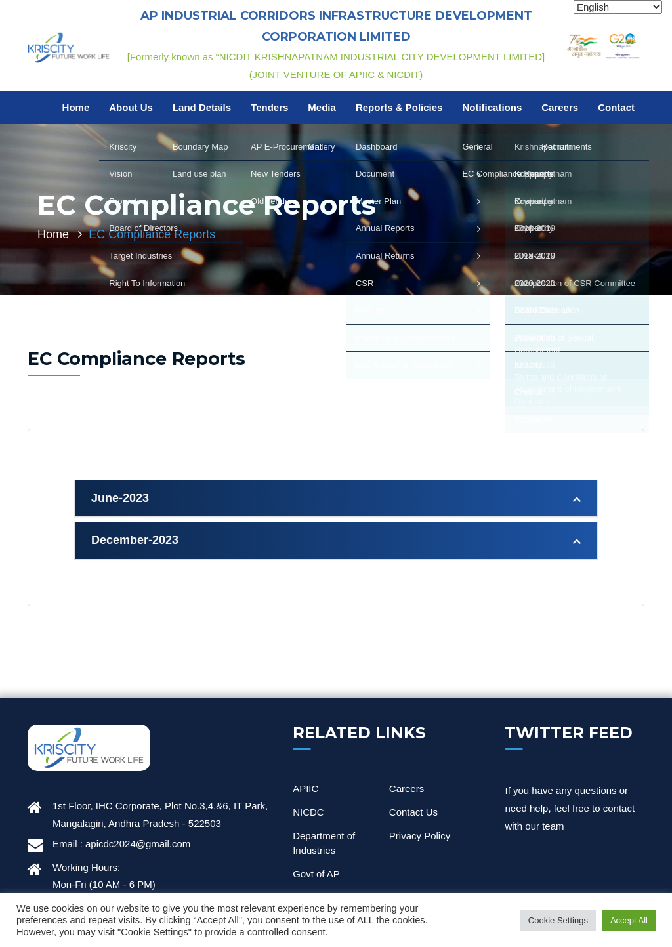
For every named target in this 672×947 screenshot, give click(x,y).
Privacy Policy (419, 835)
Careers (559, 107)
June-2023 (120, 498)
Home (76, 107)
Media (322, 107)
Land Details (202, 107)
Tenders (269, 107)
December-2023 (134, 540)
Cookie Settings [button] (558, 920)
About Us (131, 107)
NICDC (308, 812)
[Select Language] (618, 7)
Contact (616, 107)
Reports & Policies (399, 107)
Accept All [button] (629, 920)
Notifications (492, 107)
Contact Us (413, 812)
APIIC (305, 788)
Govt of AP (316, 873)
